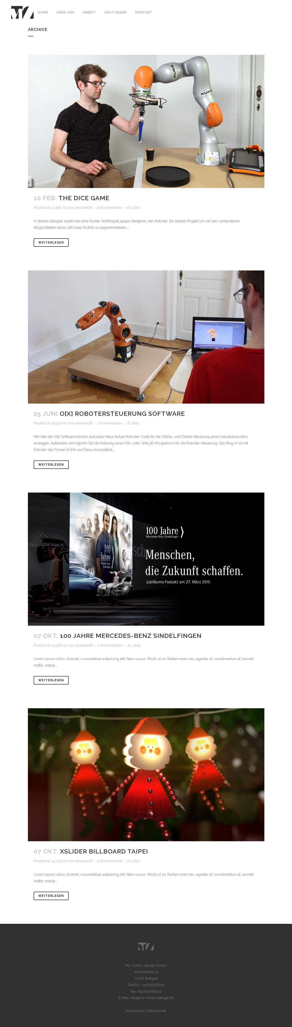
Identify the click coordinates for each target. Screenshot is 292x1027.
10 (133, 207)
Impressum (135, 1011)
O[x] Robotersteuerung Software (122, 413)
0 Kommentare (109, 208)
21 (134, 645)
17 (133, 861)
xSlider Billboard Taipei (104, 851)
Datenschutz (157, 1011)
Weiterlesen (51, 242)
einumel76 (83, 208)
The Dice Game (84, 198)
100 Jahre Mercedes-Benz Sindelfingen (131, 635)
